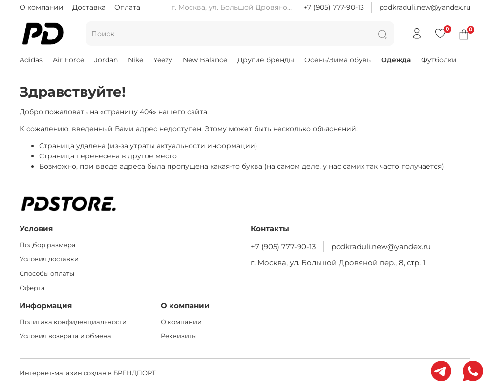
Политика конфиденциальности (73, 322)
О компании (42, 7)
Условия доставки (49, 259)
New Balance (205, 60)
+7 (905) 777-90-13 (333, 7)
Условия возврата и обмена (65, 336)
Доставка (89, 7)
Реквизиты (179, 336)
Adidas (31, 60)
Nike (135, 60)
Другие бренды (265, 60)
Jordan (106, 60)
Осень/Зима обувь (337, 60)
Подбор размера (48, 245)
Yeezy (162, 60)
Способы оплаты (47, 273)
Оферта (32, 287)
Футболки (439, 60)
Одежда (396, 60)
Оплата (127, 7)
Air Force (68, 60)
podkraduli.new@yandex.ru (424, 7)
